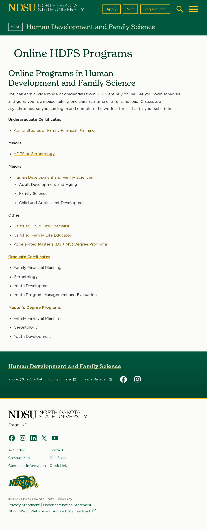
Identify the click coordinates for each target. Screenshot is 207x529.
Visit (130, 9)
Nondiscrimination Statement (67, 505)
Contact (63, 379)
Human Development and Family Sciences (53, 177)
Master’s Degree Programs (34, 307)
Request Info (155, 9)
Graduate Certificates (29, 257)
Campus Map (19, 458)
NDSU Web (17, 511)
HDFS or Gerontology (34, 153)
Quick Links (59, 465)
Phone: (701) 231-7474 (25, 379)
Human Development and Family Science (64, 366)
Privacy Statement (24, 505)
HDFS (123, 379)
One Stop (58, 458)
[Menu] (17, 26)
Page (98, 379)
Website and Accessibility (63, 511)
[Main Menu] (193, 9)
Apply (112, 9)
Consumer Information (27, 465)
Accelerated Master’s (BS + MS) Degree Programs (61, 244)
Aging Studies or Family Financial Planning (54, 130)
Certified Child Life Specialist (42, 226)
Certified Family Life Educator (42, 235)
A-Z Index (16, 450)
